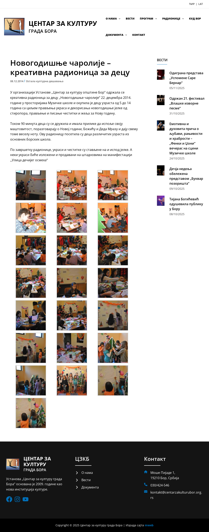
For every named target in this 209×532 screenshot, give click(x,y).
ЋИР (192, 4)
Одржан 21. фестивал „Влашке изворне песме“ (187, 103)
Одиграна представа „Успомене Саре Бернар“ (186, 78)
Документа (116, 35)
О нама (113, 18)
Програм (148, 18)
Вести (130, 18)
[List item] (9, 499)
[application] (118, 18)
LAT (200, 4)
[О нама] (84, 472)
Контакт (138, 35)
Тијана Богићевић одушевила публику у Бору (186, 204)
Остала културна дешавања (44, 81)
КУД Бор (195, 18)
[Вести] (83, 480)
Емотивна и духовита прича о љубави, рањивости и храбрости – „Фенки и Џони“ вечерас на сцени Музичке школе (185, 138)
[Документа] (87, 487)
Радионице (173, 18)
